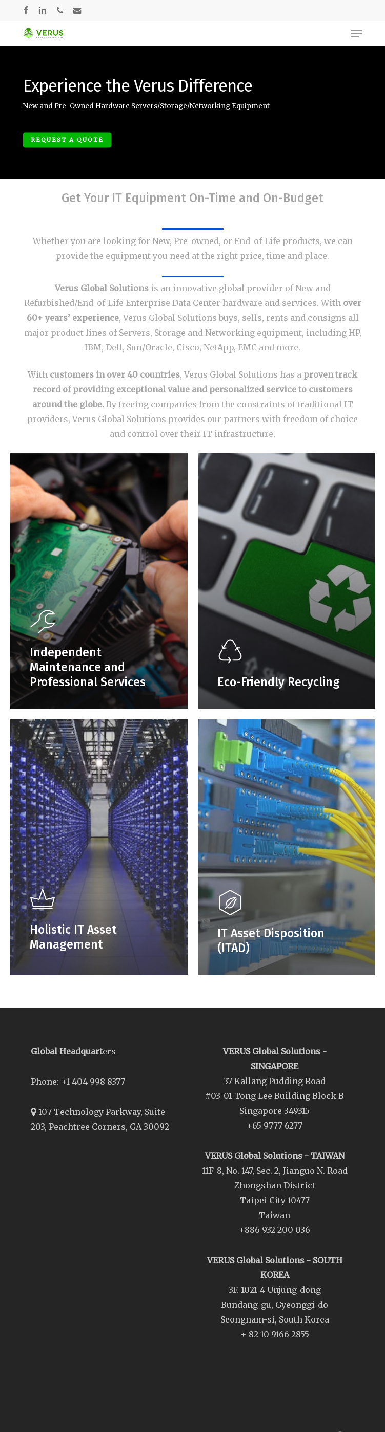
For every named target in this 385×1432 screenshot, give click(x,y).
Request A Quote (67, 139)
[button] (356, 34)
